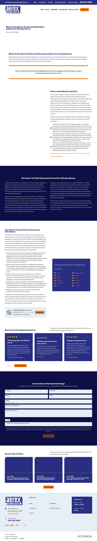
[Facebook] (17, 525)
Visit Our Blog (48, 487)
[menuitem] (7, 538)
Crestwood (79, 285)
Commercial (32, 508)
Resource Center (54, 508)
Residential (53, 503)
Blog (35, 2)
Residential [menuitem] (54, 9)
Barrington (79, 275)
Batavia (61, 278)
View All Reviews (20, 365)
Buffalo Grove (62, 283)
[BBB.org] (14, 525)
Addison (61, 273)
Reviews (50, 2)
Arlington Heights (81, 273)
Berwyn (78, 278)
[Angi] (22, 525)
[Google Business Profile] (12, 525)
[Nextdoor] (24, 525)
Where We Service (60, 2)
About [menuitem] (47, 9)
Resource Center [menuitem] (73, 9)
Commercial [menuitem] (63, 9)
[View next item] (12, 365)
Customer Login (73, 2)
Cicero (60, 285)
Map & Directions (13, 514)
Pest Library (42, 2)
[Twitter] (19, 525)
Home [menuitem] (42, 9)
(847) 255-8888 (86, 2)
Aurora (60, 275)
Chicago (79, 283)
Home (30, 503)
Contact (31, 513)
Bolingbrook (62, 280)
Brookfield (79, 280)
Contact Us (84, 9)
